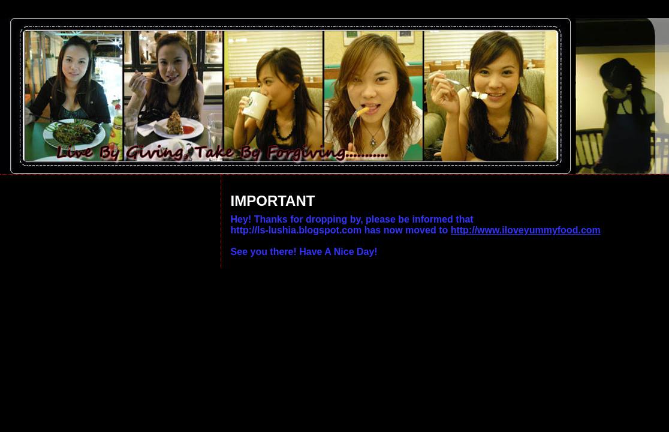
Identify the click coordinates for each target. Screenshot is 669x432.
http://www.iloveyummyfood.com (526, 230)
